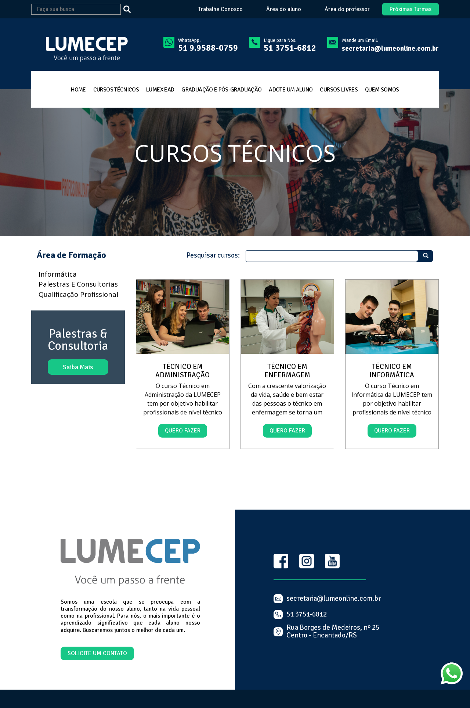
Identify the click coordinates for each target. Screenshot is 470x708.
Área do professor (347, 9)
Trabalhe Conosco (220, 9)
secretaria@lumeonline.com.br (390, 48)
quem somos (382, 89)
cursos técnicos (116, 89)
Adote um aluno (290, 89)
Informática (58, 273)
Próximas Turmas (410, 9)
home (78, 89)
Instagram (306, 561)
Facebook (281, 561)
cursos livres (339, 89)
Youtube (332, 561)
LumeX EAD (160, 89)
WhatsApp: (208, 45)
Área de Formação (71, 255)
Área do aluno (283, 9)
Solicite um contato (97, 653)
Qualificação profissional (78, 294)
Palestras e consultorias (78, 283)
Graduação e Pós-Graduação (221, 89)
